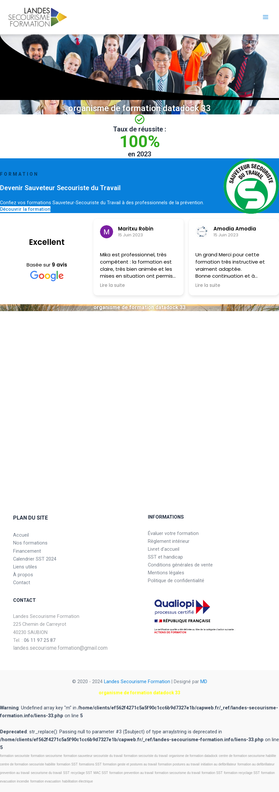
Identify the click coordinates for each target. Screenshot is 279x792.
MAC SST (100, 773)
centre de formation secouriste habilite (27, 764)
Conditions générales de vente (180, 565)
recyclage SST (81, 773)
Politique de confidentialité (176, 581)
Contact (21, 582)
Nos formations (30, 543)
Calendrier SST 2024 (34, 559)
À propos (23, 575)
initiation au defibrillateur (218, 764)
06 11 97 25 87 (39, 640)
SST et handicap (165, 557)
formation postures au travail (178, 764)
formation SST (67, 764)
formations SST (90, 764)
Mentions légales (166, 573)
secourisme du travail (46, 773)
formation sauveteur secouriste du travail (93, 756)
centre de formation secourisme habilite (247, 756)
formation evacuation (45, 781)
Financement (27, 551)
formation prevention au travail (131, 773)
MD (203, 681)
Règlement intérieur (168, 541)
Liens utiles (25, 567)
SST (66, 773)
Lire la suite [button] (112, 285)
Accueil (21, 535)
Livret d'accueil (163, 549)
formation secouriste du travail (146, 756)
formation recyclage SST (242, 773)
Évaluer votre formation (173, 533)
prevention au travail (15, 773)
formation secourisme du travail (177, 773)
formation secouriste (15, 756)
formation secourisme (46, 756)
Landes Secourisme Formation (137, 681)
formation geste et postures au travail (130, 764)
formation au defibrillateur (255, 764)
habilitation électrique (77, 781)
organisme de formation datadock (193, 756)
